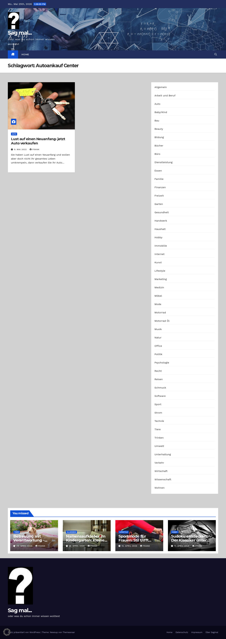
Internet (159, 254)
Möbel (158, 295)
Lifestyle (159, 270)
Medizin (159, 287)
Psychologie (161, 362)
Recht (158, 370)
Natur (157, 337)
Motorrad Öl (162, 320)
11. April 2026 (182, 546)
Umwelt (159, 446)
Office (158, 345)
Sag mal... (20, 32)
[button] (215, 54)
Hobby (158, 237)
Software (160, 395)
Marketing (160, 279)
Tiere (157, 429)
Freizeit (159, 195)
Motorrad (160, 312)
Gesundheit (161, 212)
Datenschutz (181, 632)
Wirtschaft (160, 471)
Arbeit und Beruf (164, 95)
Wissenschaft (162, 479)
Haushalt (160, 229)
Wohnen (159, 487)
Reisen (158, 379)
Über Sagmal (212, 632)
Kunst (158, 262)
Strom (158, 412)
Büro (157, 153)
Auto (14, 134)
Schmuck (160, 387)
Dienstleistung (163, 162)
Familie (158, 178)
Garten (158, 204)
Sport (157, 404)
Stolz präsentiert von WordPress (24, 632)
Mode (157, 304)
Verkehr (159, 462)
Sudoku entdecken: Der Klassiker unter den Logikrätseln (189, 540)
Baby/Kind (160, 112)
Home (25, 54)
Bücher (158, 145)
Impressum (196, 632)
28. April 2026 (24, 546)
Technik (159, 420)
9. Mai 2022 (20, 149)
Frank (34, 149)
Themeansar (69, 632)
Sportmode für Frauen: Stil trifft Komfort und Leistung (138, 540)
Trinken (159, 437)
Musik (158, 329)
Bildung (159, 137)
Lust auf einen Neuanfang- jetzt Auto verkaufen (38, 141)
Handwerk (160, 220)
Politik (158, 354)
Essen (158, 170)
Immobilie (160, 245)
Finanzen (160, 187)
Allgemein (160, 87)
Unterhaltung (162, 454)
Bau (156, 120)
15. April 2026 (130, 546)
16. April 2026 (77, 546)
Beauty (158, 128)
